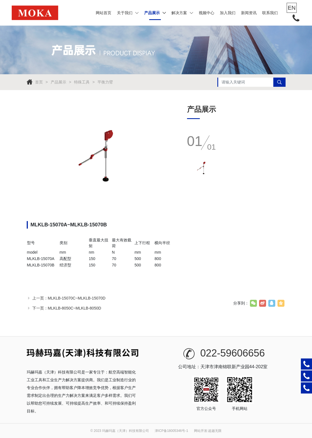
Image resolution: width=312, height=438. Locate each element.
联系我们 (270, 13)
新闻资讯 (249, 13)
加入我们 (227, 13)
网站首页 (103, 13)
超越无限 (215, 431)
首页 (39, 82)
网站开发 (200, 431)
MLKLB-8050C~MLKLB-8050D (74, 308)
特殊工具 (82, 82)
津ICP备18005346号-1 (171, 431)
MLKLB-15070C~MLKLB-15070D (76, 298)
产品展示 (155, 13)
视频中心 (206, 13)
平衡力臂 (105, 82)
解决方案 (182, 13)
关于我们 (128, 13)
